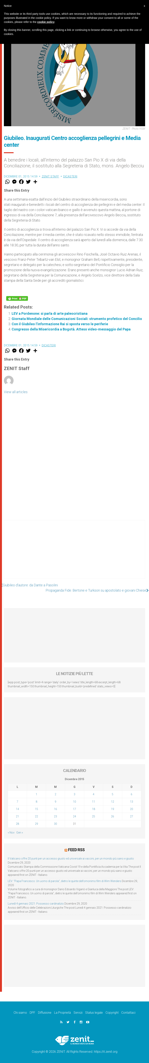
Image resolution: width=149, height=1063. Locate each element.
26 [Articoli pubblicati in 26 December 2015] (112, 816)
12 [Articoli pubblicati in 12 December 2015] (112, 801)
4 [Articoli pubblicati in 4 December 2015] (93, 794)
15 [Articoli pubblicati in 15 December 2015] (36, 809)
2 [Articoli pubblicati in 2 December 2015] (55, 794)
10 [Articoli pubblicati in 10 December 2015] (74, 801)
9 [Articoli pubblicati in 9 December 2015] (55, 801)
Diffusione (44, 1012)
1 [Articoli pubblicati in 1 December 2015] (36, 794)
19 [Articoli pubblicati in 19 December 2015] (112, 809)
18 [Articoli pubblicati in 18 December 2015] (93, 809)
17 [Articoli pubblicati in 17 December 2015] (74, 809)
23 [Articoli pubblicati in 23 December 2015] (55, 816)
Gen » (19, 832)
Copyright (112, 1012)
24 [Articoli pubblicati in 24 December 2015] (74, 816)
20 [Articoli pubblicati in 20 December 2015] (131, 809)
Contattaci (128, 1012)
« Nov (11, 832)
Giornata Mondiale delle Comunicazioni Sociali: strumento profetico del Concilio (77, 319)
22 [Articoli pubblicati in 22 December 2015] (36, 816)
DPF (32, 1012)
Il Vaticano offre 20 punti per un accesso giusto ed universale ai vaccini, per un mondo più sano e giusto (71, 858)
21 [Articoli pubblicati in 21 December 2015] (17, 816)
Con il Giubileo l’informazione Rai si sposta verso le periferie (60, 324)
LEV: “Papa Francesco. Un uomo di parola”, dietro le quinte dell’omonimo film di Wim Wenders (64, 881)
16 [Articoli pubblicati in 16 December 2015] (55, 809)
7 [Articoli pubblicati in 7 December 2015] (17, 801)
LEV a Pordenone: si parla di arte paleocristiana (49, 313)
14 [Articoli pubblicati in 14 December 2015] (17, 809)
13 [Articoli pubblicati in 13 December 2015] (131, 801)
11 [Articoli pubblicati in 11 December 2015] (93, 801)
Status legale (94, 1012)
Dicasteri (70, 176)
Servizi (78, 1012)
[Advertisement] (74, 553)
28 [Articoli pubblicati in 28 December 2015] (17, 823)
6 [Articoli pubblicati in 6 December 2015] (131, 794)
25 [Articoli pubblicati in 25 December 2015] (93, 816)
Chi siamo (20, 1012)
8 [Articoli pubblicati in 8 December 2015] (36, 801)
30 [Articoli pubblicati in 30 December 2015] (55, 823)
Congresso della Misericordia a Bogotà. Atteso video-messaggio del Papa (71, 329)
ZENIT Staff (50, 176)
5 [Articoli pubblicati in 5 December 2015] (112, 794)
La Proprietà (62, 1012)
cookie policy (46, 21)
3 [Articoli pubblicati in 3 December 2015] (74, 794)
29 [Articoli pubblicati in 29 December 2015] (36, 823)
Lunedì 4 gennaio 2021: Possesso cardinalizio (36, 903)
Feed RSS (76, 849)
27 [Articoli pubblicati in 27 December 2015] (131, 816)
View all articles (16, 392)
